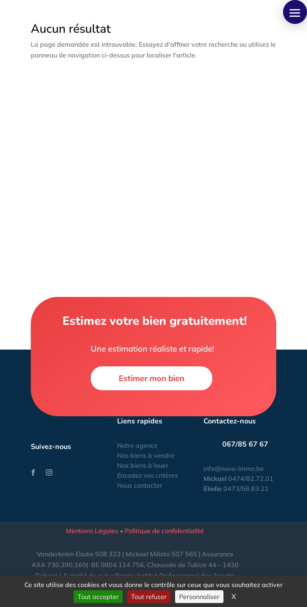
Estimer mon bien (151, 378)
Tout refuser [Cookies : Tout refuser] (149, 597)
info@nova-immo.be (233, 469)
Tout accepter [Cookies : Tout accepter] (98, 597)
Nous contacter (139, 485)
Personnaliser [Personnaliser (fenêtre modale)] (199, 597)
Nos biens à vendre (145, 455)
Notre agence (137, 445)
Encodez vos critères (147, 475)
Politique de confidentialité (164, 531)
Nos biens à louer (142, 465)
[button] (295, 12)
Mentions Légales (92, 531)
